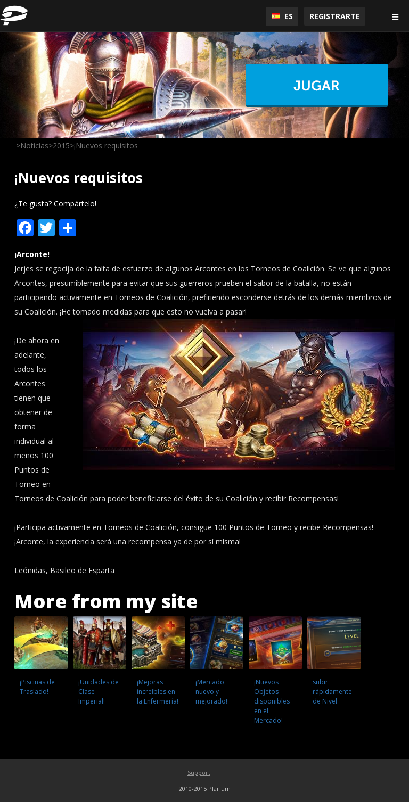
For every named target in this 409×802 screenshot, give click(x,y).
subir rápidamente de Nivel (332, 691)
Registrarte (334, 16)
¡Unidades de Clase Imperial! (98, 691)
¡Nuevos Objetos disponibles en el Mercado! (272, 701)
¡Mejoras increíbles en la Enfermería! (157, 691)
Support (198, 772)
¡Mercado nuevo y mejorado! (211, 691)
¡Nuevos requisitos (78, 177)
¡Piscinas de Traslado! (37, 686)
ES (282, 16)
